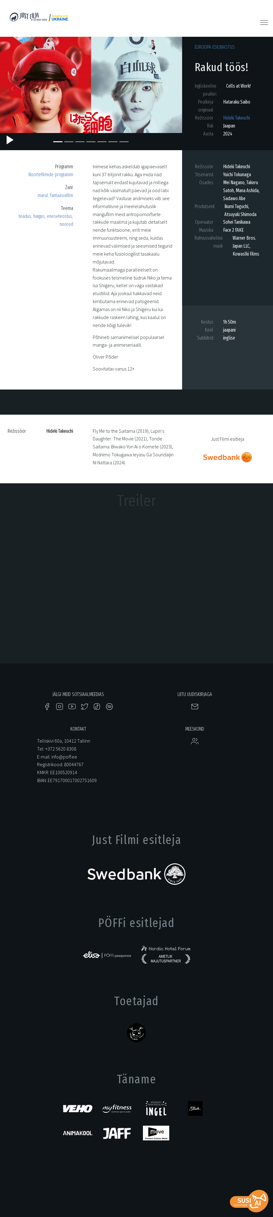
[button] (13, 90)
